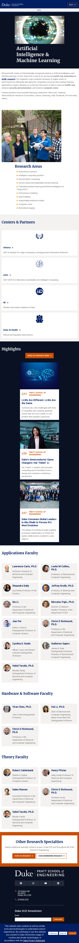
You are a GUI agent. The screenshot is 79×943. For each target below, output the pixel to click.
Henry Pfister (58, 770)
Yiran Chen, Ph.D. (21, 706)
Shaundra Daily (20, 585)
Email (17, 915)
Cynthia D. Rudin (21, 643)
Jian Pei (16, 621)
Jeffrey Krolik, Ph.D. (62, 585)
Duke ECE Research (23, 856)
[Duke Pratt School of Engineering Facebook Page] (21, 883)
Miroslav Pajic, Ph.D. (62, 602)
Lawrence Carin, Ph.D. (24, 566)
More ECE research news (38, 356)
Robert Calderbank (22, 770)
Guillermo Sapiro (60, 643)
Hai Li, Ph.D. (58, 706)
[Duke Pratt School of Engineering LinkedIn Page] (58, 883)
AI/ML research (8, 79)
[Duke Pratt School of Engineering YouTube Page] (46, 883)
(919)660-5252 (23, 899)
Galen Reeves (20, 789)
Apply (71, 5)
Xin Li (15, 602)
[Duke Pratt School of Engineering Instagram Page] (33, 883)
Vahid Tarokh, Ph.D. (23, 665)
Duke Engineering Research (50, 856)
